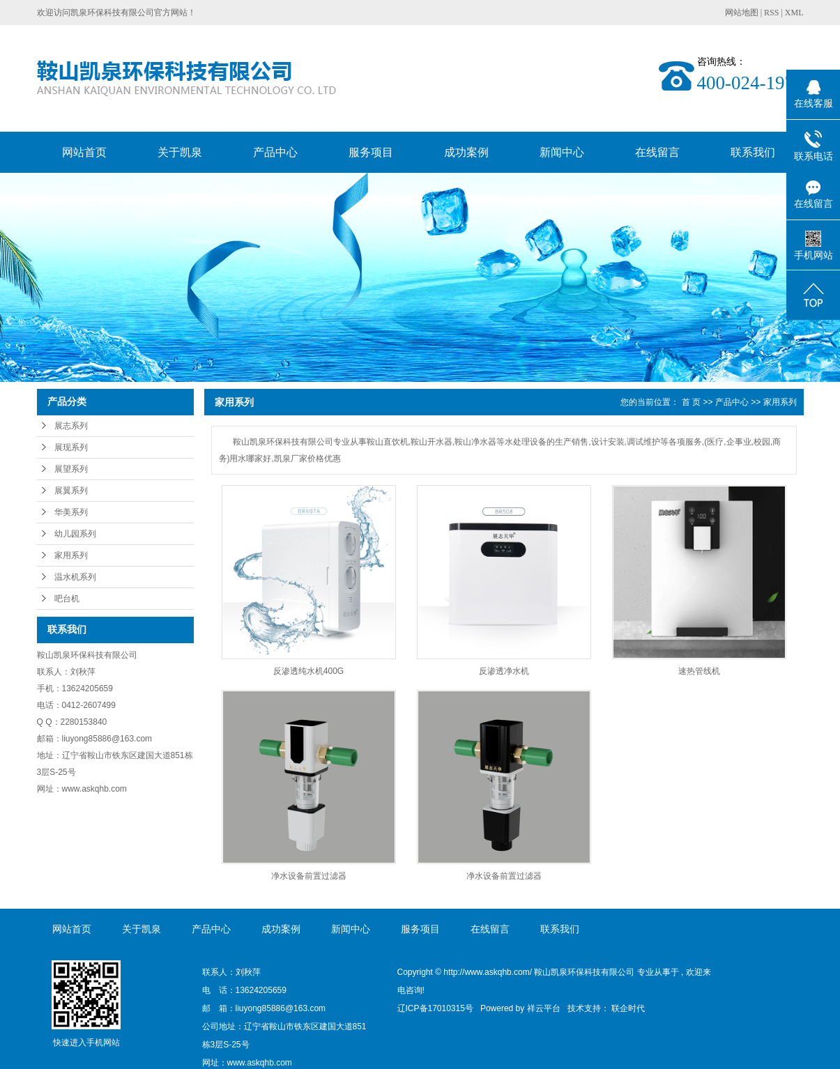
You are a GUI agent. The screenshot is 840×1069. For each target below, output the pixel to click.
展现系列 (71, 447)
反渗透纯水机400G (308, 671)
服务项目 (371, 152)
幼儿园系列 (75, 534)
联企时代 (628, 1008)
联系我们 (753, 152)
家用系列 (71, 555)
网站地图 (743, 12)
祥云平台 (543, 1008)
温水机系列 (75, 577)
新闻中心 (562, 152)
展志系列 (71, 426)
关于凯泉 (180, 152)
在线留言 (657, 152)
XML (794, 12)
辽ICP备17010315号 (435, 1008)
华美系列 (71, 512)
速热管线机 (699, 671)
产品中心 (275, 152)
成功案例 (466, 152)
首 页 (691, 402)
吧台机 (66, 598)
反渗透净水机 (504, 671)
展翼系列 (71, 490)
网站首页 (84, 152)
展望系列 (71, 469)
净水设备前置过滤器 (308, 876)
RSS (771, 12)
